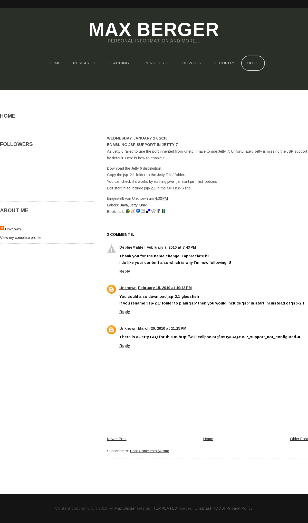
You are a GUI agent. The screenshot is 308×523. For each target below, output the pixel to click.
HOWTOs (191, 63)
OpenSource (155, 63)
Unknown (13, 229)
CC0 (219, 508)
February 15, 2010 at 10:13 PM (165, 288)
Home (55, 63)
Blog (253, 63)
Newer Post (117, 439)
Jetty (133, 205)
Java (124, 205)
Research (84, 63)
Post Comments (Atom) (149, 451)
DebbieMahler (132, 247)
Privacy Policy (240, 508)
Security (224, 63)
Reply (124, 271)
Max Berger (154, 30)
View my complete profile (20, 238)
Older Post (299, 439)
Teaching (118, 63)
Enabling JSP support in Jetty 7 (142, 145)
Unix (143, 205)
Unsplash (204, 508)
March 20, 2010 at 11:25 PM (162, 328)
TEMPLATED (165, 508)
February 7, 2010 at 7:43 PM (171, 247)
